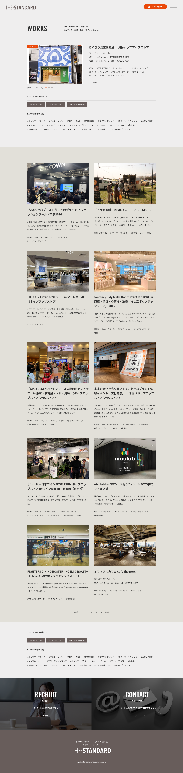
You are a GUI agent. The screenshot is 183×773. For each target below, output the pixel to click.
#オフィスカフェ (70, 129)
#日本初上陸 (85, 129)
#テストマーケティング (127, 121)
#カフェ (55, 129)
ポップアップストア (36, 104)
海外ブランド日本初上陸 (76, 104)
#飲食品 (131, 125)
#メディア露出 (147, 121)
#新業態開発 (89, 121)
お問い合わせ (155, 6)
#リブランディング (106, 121)
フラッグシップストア (56, 104)
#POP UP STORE (116, 125)
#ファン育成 (99, 129)
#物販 (78, 121)
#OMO (69, 121)
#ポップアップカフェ (79, 125)
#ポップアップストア (36, 121)
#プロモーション (56, 121)
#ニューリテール (99, 125)
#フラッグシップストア (57, 125)
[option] (91, 64)
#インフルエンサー (35, 125)
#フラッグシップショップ (119, 129)
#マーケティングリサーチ (38, 129)
